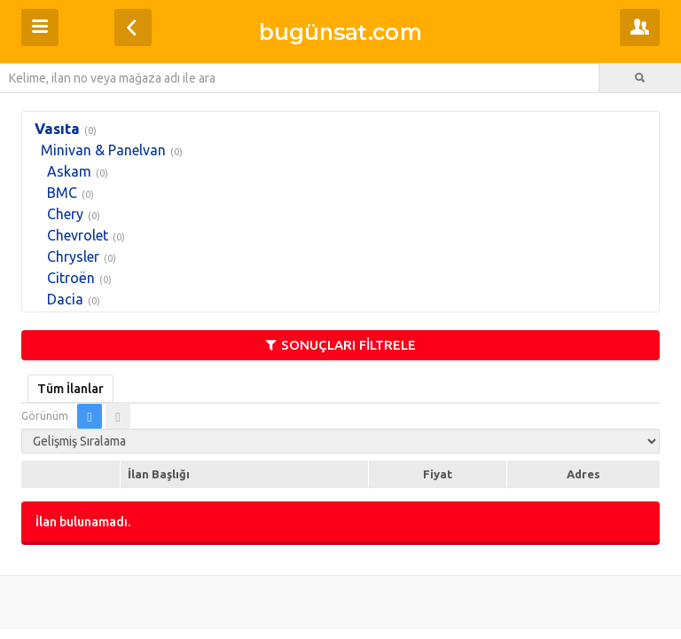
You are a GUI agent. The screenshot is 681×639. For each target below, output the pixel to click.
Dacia (65, 299)
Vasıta (57, 128)
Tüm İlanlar (70, 389)
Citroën (71, 278)
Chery (65, 214)
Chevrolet (77, 235)
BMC (62, 193)
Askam (69, 171)
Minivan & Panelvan (103, 150)
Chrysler (73, 256)
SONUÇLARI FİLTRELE (341, 344)
